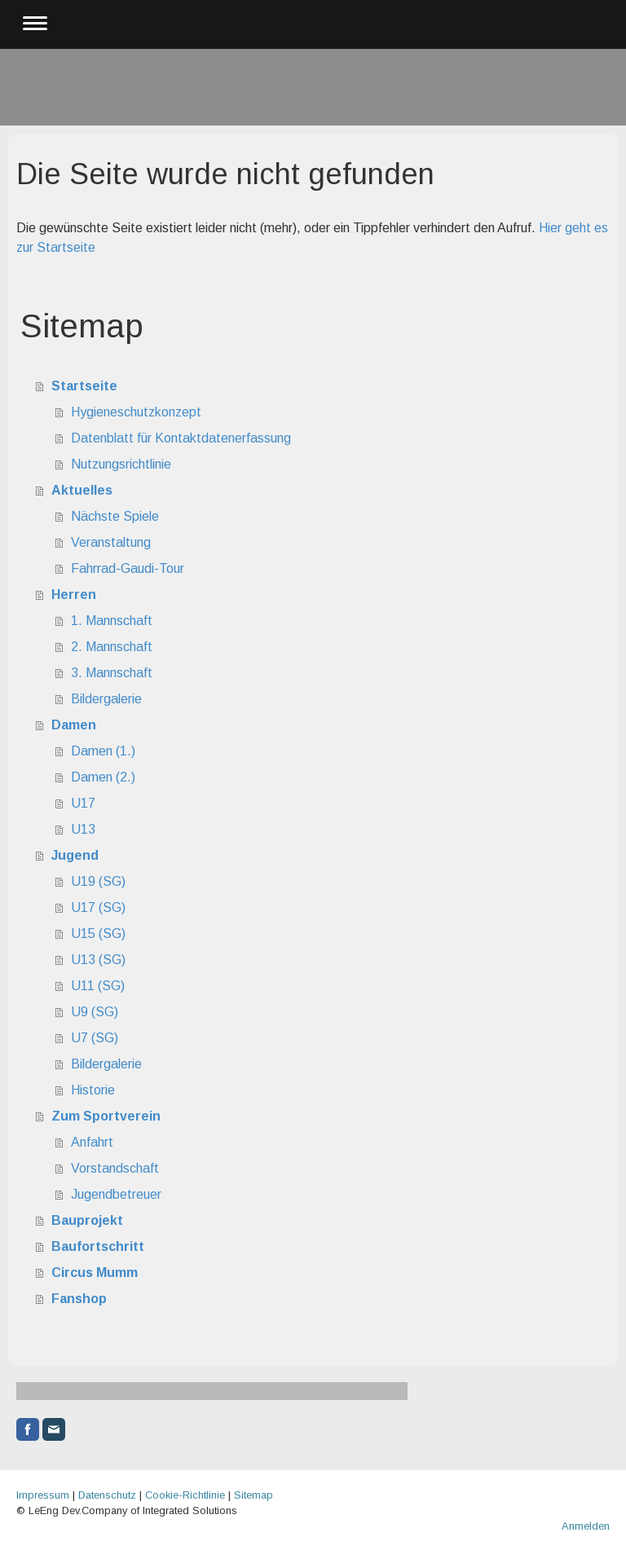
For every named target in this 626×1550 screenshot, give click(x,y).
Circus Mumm (94, 1272)
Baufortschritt (97, 1246)
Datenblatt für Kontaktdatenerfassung (181, 438)
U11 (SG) (98, 986)
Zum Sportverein (106, 1116)
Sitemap (253, 1495)
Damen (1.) (103, 751)
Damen (73, 725)
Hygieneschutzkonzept (136, 412)
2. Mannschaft (111, 647)
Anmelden (586, 1526)
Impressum (42, 1495)
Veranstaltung (111, 542)
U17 (83, 803)
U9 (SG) (94, 1012)
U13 (83, 829)
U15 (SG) (98, 933)
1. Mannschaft (111, 620)
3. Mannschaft (111, 673)
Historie (93, 1090)
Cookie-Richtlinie (185, 1495)
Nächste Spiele (115, 516)
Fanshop (79, 1299)
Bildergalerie (106, 699)
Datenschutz (107, 1495)
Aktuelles (81, 490)
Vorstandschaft (115, 1168)
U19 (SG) (98, 881)
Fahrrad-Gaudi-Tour (127, 568)
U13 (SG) (98, 960)
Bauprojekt (87, 1220)
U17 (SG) (98, 907)
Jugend (75, 855)
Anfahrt (92, 1142)
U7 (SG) (94, 1038)
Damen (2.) (103, 777)
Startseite (84, 386)
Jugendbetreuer (116, 1194)
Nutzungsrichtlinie (121, 464)
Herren (73, 594)
